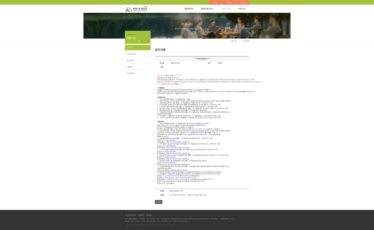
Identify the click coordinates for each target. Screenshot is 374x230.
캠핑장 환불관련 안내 (176, 191)
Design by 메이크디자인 (166, 225)
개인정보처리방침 (130, 215)
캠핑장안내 (188, 8)
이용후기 (130, 67)
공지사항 (130, 47)
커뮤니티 (241, 8)
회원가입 (229, 3)
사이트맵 (242, 3)
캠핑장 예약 (226, 8)
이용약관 (141, 215)
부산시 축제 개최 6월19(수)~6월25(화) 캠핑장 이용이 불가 (188, 195)
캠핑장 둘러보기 (207, 8)
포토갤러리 (130, 73)
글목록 (158, 202)
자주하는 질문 (131, 54)
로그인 (215, 3)
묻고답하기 (130, 60)
